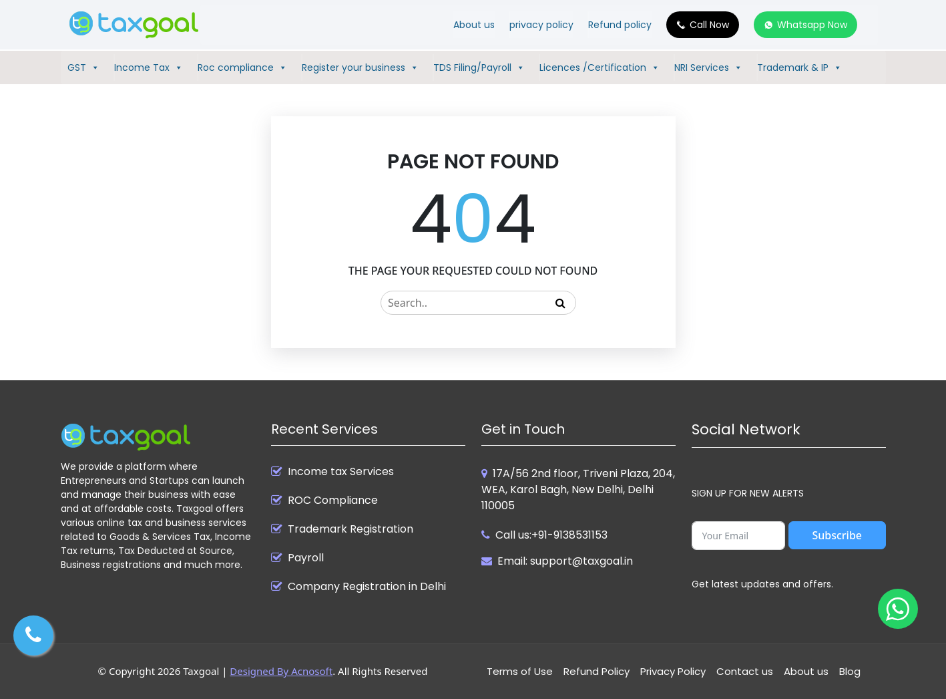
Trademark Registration (350, 529)
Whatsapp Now (812, 24)
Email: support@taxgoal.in (565, 561)
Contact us (744, 671)
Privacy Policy (673, 671)
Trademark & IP (799, 67)
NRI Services (708, 67)
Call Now (709, 24)
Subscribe (837, 535)
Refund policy (620, 24)
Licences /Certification (599, 67)
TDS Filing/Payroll (479, 67)
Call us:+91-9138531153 (551, 535)
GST (83, 67)
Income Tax (148, 67)
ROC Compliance (333, 500)
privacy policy (541, 24)
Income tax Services (341, 471)
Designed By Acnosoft (281, 671)
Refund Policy (596, 671)
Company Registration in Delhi (367, 586)
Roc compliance (242, 67)
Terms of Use (520, 671)
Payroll (306, 558)
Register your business (360, 67)
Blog (850, 671)
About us (474, 24)
